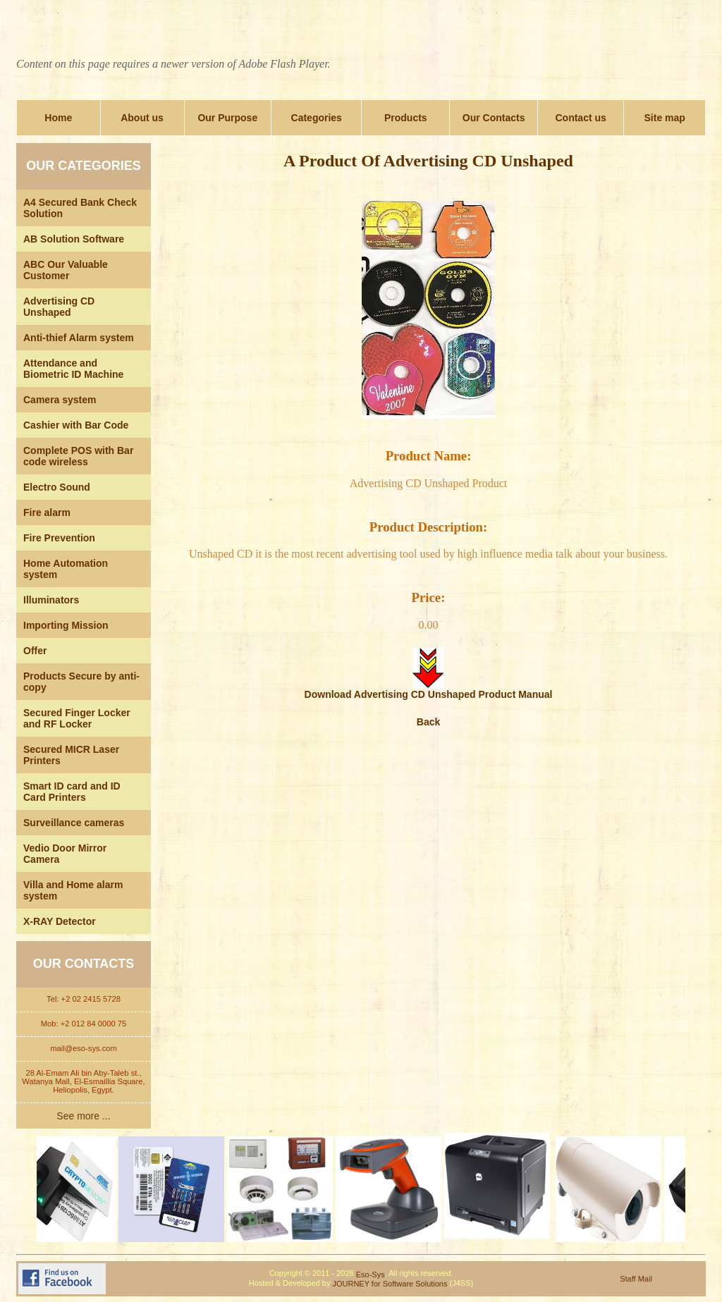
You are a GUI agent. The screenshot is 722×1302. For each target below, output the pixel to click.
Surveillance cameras (73, 822)
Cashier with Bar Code (75, 425)
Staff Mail (636, 1279)
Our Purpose (227, 117)
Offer (35, 650)
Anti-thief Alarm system (78, 337)
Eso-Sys (370, 1274)
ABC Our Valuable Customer (65, 270)
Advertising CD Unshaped (58, 306)
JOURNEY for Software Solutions (389, 1283)
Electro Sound (56, 487)
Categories (316, 117)
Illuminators (51, 600)
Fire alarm (47, 512)
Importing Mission (66, 625)
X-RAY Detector (59, 921)
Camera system (60, 399)
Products (405, 117)
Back (428, 721)
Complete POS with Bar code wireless (78, 456)
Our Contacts (494, 117)
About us (142, 117)
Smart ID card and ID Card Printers (72, 791)
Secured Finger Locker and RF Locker (76, 718)
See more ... (83, 1116)
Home (58, 117)
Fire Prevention (59, 537)
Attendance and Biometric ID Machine (73, 368)
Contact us (580, 117)
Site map (664, 117)
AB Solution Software (73, 239)
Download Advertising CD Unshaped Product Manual (429, 690)
